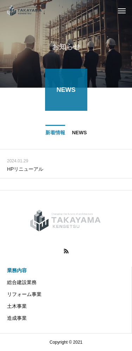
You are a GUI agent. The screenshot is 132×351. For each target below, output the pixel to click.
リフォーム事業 (24, 294)
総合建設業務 (22, 282)
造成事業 (17, 318)
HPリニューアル (25, 169)
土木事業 (17, 306)
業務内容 (17, 270)
